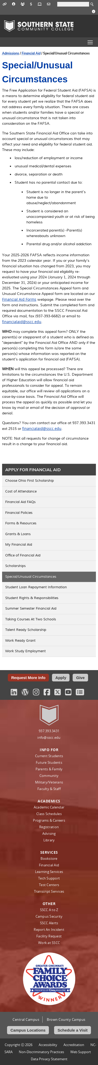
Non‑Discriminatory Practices (41, 1051)
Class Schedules (49, 813)
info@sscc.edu (48, 737)
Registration (49, 827)
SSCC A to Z (49, 909)
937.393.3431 (49, 731)
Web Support (80, 1051)
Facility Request (49, 936)
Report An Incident (49, 929)
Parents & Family (49, 769)
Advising (49, 833)
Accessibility (48, 1044)
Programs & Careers (49, 820)
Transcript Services (49, 891)
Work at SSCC (49, 942)
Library (49, 840)
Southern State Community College (38, 26)
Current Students (49, 755)
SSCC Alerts (49, 923)
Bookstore (49, 858)
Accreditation (74, 1044)
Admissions (10, 53)
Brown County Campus (66, 1019)
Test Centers (49, 884)
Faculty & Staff (49, 788)
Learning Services (49, 871)
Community (49, 775)
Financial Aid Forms (19, 299)
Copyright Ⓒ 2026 (18, 1044)
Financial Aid (31, 53)
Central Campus (26, 1019)
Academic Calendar (49, 807)
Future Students (49, 762)
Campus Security (49, 916)
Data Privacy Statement (49, 1059)
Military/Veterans (49, 782)
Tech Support (49, 878)
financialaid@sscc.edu (21, 321)
